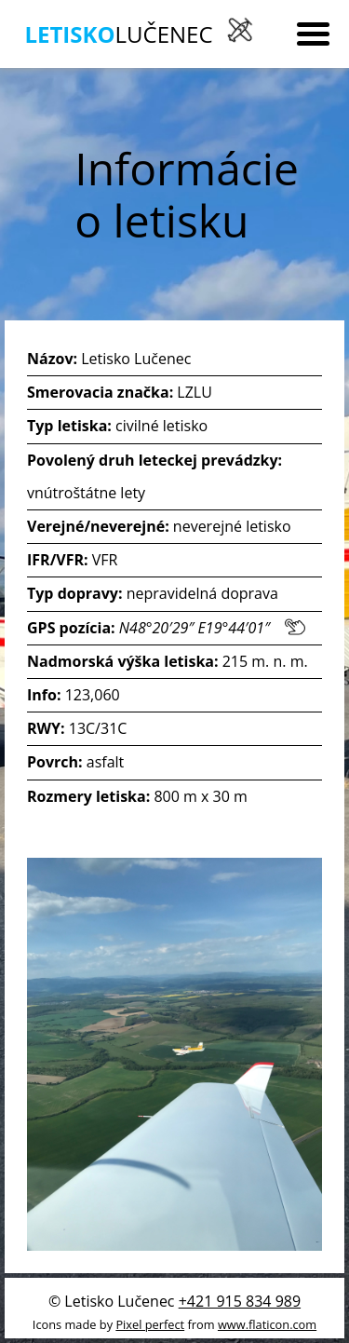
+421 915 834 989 (240, 1301)
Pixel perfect (149, 1324)
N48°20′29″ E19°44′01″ (212, 627)
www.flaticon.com (267, 1324)
